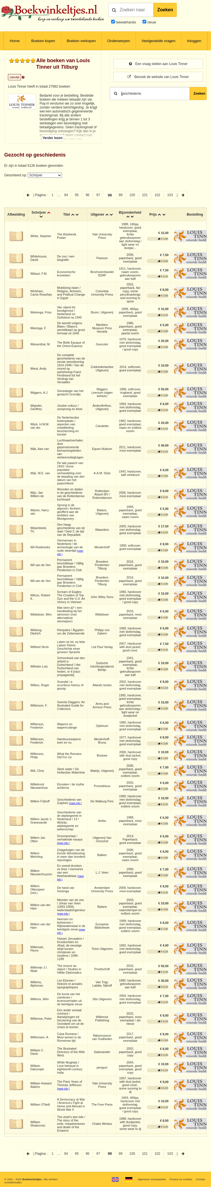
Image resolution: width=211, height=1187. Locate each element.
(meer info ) (75, 803)
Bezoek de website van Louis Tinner (158, 77)
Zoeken (165, 9)
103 (170, 195)
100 (132, 195)
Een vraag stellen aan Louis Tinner (158, 64)
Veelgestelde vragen (158, 41)
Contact (200, 1179)
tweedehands (126, 22)
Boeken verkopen (81, 41)
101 (145, 195)
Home (15, 41)
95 (77, 195)
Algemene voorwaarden (151, 1179)
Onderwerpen (118, 41)
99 (120, 195)
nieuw (151, 22)
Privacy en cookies (181, 1179)
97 (98, 195)
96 (87, 195)
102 (157, 195)
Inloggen (194, 41)
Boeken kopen (43, 41)
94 (66, 195)
